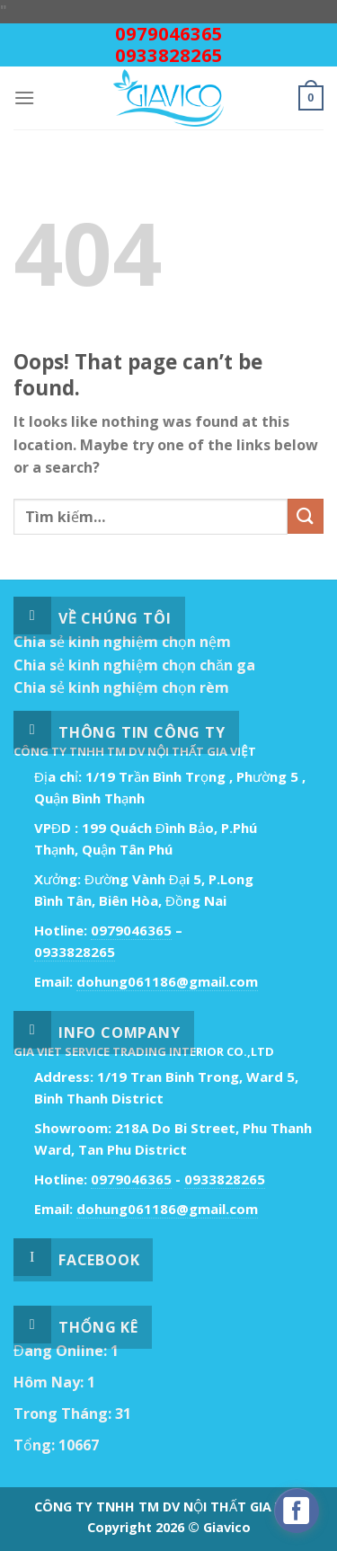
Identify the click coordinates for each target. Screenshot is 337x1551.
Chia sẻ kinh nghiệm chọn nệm (122, 641)
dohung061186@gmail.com (167, 981)
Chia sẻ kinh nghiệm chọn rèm (121, 687)
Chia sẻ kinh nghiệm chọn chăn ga (134, 665)
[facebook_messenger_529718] (296, 1510)
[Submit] (306, 516)
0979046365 (169, 34)
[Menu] (24, 97)
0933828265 (169, 55)
